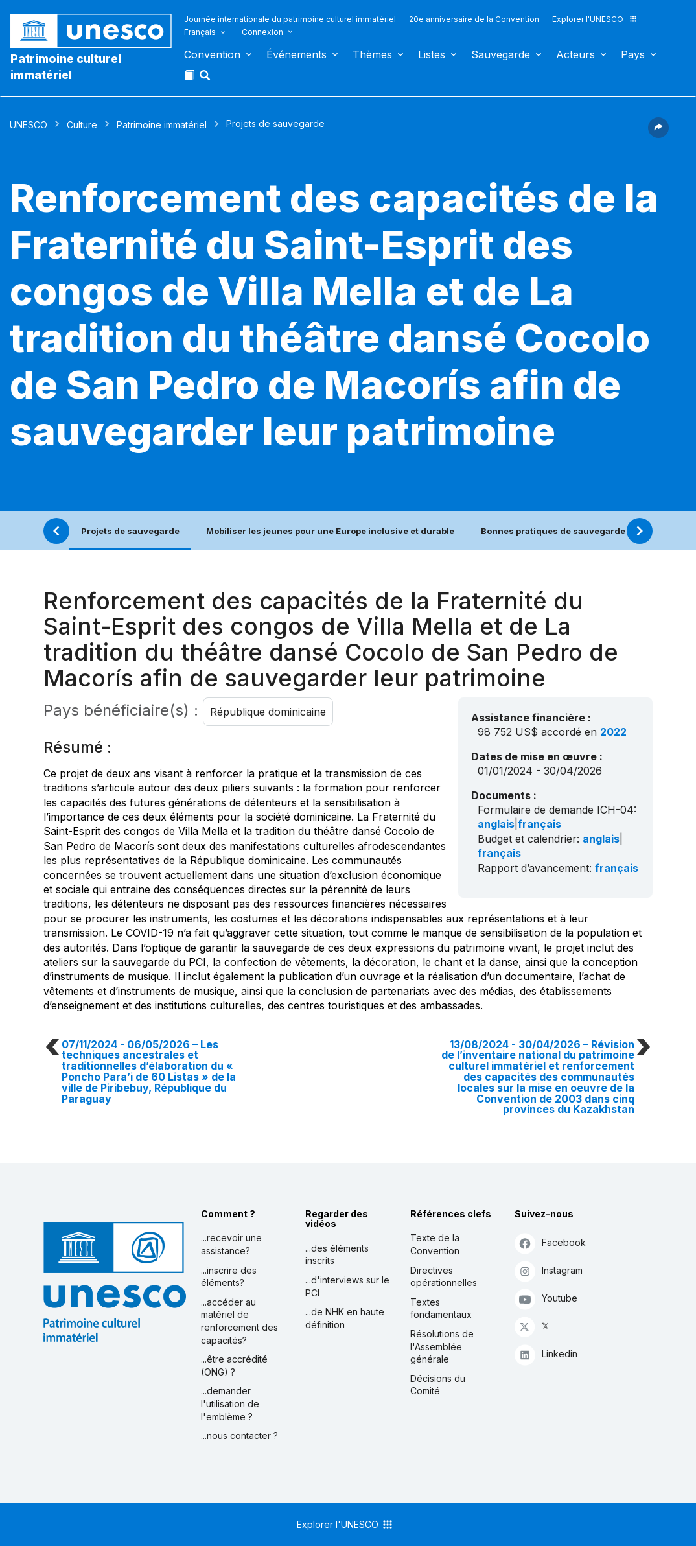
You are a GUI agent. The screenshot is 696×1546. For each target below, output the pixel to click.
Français (200, 32)
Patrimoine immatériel (162, 124)
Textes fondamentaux (441, 1308)
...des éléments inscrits (337, 1255)
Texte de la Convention (434, 1244)
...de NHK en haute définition (344, 1318)
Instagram (549, 1271)
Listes (431, 54)
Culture (82, 124)
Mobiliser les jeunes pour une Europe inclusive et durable (330, 531)
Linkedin (546, 1354)
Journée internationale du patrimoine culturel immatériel (290, 19)
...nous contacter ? (239, 1435)
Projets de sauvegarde (130, 531)
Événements (296, 54)
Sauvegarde (500, 54)
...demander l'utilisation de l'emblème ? (230, 1403)
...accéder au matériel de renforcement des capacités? (239, 1321)
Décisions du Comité (437, 1385)
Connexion (262, 32)
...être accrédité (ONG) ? (234, 1365)
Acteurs (575, 54)
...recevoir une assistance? (231, 1244)
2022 (613, 731)
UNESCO (28, 124)
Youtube (546, 1299)
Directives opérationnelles (443, 1277)
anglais (496, 823)
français (539, 823)
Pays (633, 54)
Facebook (550, 1243)
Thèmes (372, 54)
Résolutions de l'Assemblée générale (442, 1346)
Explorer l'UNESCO (595, 19)
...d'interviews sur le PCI (347, 1286)
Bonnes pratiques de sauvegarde (553, 531)
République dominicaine (268, 711)
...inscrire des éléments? (229, 1277)
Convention (212, 54)
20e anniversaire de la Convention (474, 19)
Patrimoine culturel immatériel (65, 67)
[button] (206, 79)
